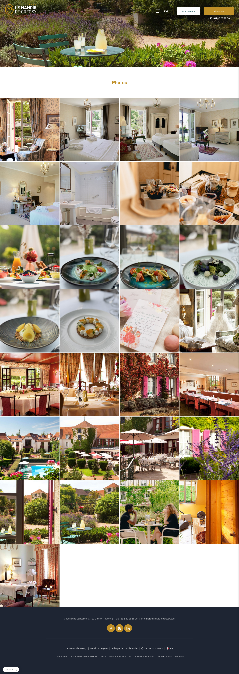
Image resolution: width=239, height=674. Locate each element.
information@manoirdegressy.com (158, 618)
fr (171, 648)
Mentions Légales (99, 648)
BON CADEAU (188, 11)
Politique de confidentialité (124, 648)
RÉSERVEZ (219, 11)
